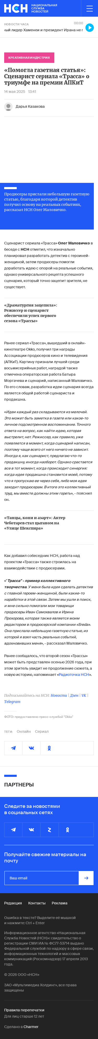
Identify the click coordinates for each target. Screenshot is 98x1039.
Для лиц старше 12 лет (24, 1016)
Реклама (59, 903)
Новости (59, 695)
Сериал (42, 731)
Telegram (12, 701)
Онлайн (24, 731)
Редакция (13, 903)
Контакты (36, 903)
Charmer (31, 1026)
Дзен (74, 695)
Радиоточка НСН (74, 674)
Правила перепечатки (24, 1010)
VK (84, 695)
